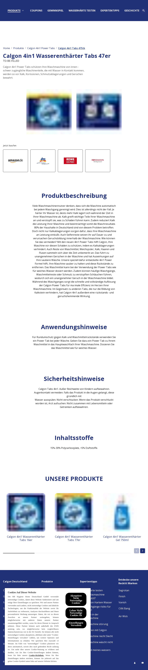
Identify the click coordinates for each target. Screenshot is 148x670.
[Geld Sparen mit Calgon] (93, 630)
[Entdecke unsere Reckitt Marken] (131, 581)
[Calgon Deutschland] (17, 581)
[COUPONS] (62, 10)
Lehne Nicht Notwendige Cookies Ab (76, 613)
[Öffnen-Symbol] (142, 11)
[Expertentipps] (90, 581)
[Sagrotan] (123, 590)
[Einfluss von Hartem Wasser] (96, 602)
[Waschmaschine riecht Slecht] (96, 636)
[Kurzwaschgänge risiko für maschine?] (98, 608)
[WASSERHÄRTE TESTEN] (107, 10)
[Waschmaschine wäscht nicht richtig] (98, 644)
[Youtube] (142, 662)
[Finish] (121, 596)
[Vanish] (122, 602)
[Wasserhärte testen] (91, 590)
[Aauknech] (81, 10)
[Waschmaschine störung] (94, 624)
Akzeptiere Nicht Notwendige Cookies (76, 599)
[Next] (142, 550)
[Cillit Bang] (124, 608)
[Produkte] (49, 581)
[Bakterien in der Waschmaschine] (98, 616)
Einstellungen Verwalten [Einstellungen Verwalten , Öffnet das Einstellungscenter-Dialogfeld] (76, 624)
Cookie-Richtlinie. (36, 655)
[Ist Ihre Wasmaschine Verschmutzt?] (98, 596)
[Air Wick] (123, 616)
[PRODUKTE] (39, 10)
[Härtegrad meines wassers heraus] (98, 652)
